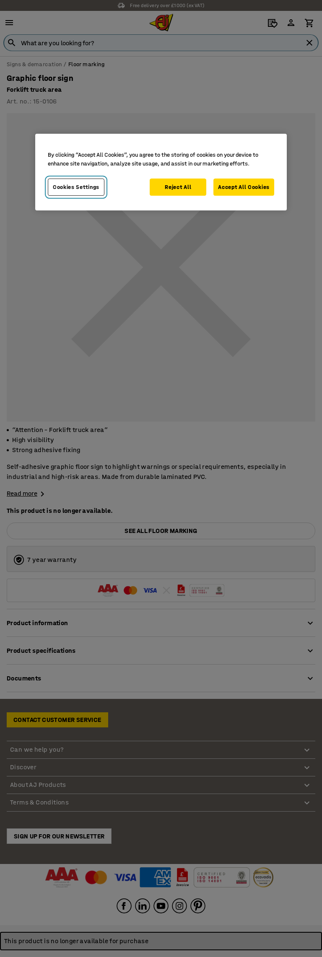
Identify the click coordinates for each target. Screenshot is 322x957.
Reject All (178, 187)
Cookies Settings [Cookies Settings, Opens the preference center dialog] (76, 187)
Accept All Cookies (244, 187)
